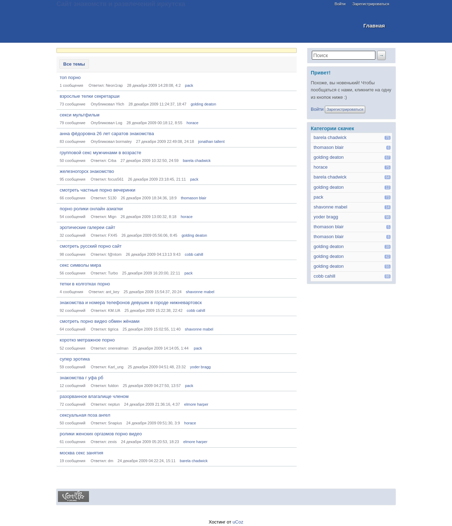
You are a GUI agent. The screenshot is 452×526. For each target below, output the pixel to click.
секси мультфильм (80, 114)
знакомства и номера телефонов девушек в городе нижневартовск (131, 302)
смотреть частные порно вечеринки (97, 190)
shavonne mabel (200, 292)
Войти (340, 4)
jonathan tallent (211, 141)
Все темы (74, 64)
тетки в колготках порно (85, 283)
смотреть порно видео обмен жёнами (99, 321)
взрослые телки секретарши (90, 96)
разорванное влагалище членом (94, 396)
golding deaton (203, 104)
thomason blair (193, 198)
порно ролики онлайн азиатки (91, 208)
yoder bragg (200, 367)
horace (192, 123)
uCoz (238, 522)
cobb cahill (194, 254)
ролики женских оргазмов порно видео (101, 433)
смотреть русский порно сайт (90, 246)
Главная (374, 26)
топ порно (70, 77)
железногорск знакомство (87, 171)
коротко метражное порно (87, 340)
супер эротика (75, 359)
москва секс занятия (81, 452)
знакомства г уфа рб (81, 377)
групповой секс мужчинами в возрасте (100, 152)
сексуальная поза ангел (85, 415)
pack (189, 85)
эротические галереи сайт (87, 227)
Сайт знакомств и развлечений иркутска (120, 3)
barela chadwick (197, 160)
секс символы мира (80, 265)
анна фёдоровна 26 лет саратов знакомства (107, 133)
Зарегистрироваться (370, 4)
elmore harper (196, 404)
